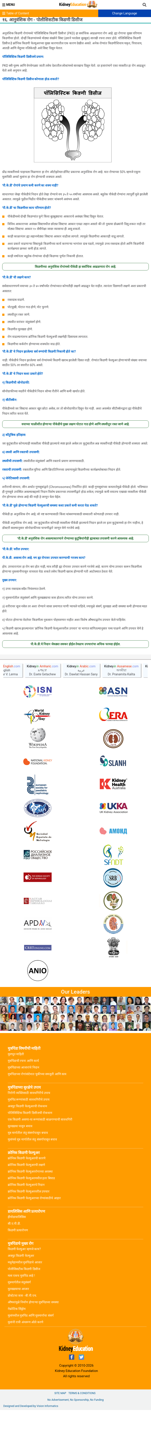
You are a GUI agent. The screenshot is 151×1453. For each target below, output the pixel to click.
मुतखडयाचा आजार (18, 1332)
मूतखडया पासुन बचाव (20, 1169)
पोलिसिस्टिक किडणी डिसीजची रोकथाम (30, 1156)
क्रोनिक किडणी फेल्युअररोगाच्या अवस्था (30, 1214)
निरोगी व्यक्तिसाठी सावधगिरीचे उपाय (29, 1136)
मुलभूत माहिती (16, 1097)
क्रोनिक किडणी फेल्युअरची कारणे (26, 1201)
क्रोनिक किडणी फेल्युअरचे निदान (26, 1228)
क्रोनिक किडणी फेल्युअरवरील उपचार (28, 1234)
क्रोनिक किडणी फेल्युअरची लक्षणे (26, 1208)
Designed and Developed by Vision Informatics (30, 1449)
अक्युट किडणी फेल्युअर (21, 1298)
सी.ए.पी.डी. (14, 1266)
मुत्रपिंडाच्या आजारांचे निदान (23, 1110)
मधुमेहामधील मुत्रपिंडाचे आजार (25, 1305)
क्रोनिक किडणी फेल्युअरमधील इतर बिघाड (31, 1221)
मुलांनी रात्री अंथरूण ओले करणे (25, 1365)
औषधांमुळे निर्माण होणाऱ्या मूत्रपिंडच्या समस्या (33, 1345)
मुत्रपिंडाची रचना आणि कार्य (23, 1103)
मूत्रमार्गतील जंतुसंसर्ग (19, 1325)
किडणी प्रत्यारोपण (18, 1273)
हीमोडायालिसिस (17, 1260)
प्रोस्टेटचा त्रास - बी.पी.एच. (22, 1338)
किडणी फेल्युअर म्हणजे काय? (24, 1292)
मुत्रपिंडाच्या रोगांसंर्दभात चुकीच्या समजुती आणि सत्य (37, 1117)
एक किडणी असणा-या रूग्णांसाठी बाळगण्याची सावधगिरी (40, 1162)
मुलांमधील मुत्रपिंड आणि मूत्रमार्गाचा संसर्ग (31, 1358)
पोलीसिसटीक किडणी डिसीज (24, 1312)
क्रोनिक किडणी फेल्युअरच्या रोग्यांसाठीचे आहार (34, 1241)
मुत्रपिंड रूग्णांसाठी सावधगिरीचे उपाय (28, 1142)
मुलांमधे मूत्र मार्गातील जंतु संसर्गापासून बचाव (32, 1182)
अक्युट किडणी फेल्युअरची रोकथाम (27, 1149)
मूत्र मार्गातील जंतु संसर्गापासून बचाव (28, 1175)
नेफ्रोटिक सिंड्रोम (16, 1352)
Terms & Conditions (81, 1436)
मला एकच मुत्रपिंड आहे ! (21, 1318)
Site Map (60, 1436)
